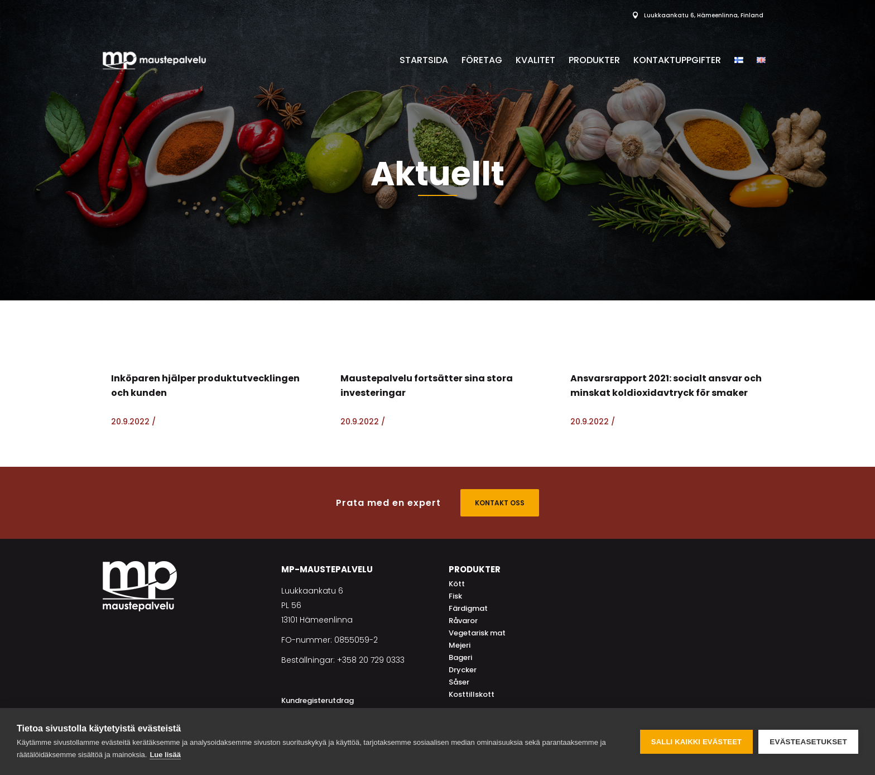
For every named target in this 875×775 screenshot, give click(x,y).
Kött (457, 583)
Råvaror (463, 620)
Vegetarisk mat (477, 633)
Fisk (455, 596)
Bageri (460, 657)
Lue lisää (165, 754)
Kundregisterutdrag (317, 700)
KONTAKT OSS (500, 503)
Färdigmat (468, 608)
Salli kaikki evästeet (696, 742)
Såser (459, 682)
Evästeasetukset (808, 742)
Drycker (463, 669)
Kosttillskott (471, 694)
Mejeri (459, 645)
